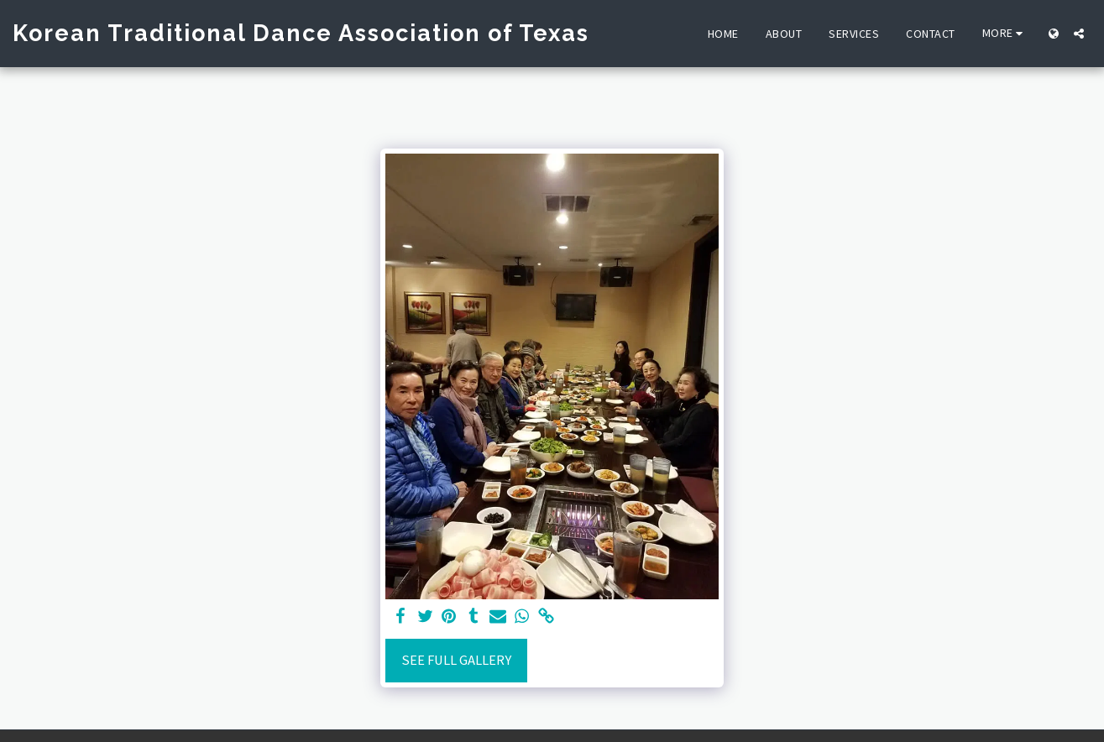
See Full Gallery (456, 660)
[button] (1079, 33)
